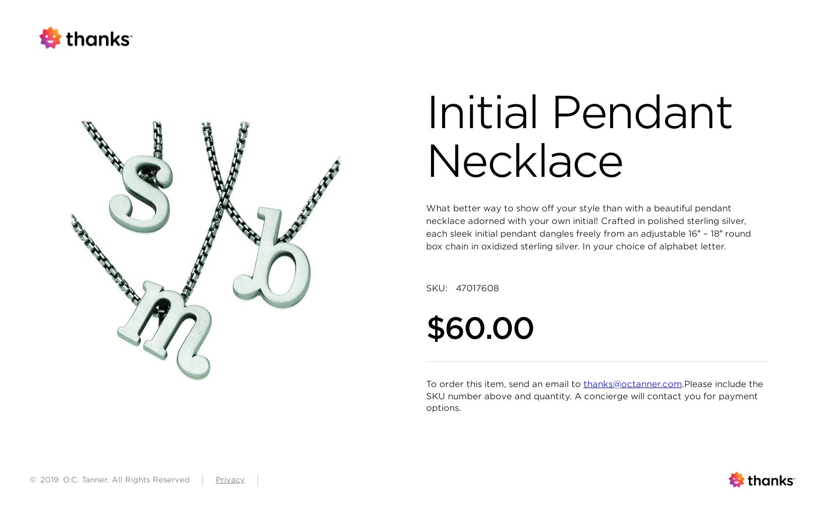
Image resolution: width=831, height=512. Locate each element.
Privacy (230, 479)
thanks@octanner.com (633, 384)
